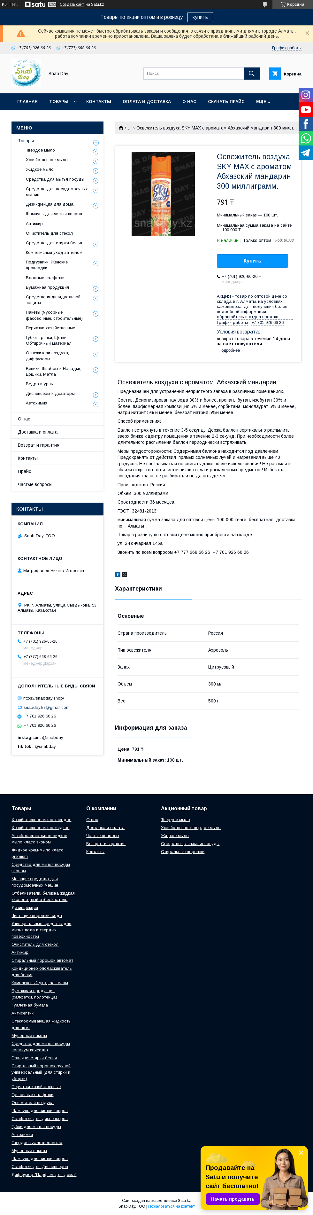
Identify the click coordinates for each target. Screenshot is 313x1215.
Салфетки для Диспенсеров (39, 1166)
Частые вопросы (35, 484)
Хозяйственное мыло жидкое (40, 827)
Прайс (24, 471)
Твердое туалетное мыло (36, 1142)
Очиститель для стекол (49, 233)
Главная (27, 101)
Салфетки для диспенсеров (39, 1118)
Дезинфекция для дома (49, 204)
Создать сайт (72, 4)
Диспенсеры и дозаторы (50, 393)
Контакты (98, 101)
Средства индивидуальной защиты (53, 299)
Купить (253, 260)
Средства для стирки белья (54, 242)
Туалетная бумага (29, 1005)
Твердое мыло (40, 150)
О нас (189, 101)
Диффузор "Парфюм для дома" (43, 1174)
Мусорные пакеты (29, 1035)
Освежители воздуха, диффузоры (47, 355)
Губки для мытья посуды (36, 1126)
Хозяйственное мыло (47, 159)
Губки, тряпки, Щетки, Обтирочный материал (49, 340)
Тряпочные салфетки (32, 1094)
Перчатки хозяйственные (50, 327)
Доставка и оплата (37, 432)
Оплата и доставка (147, 101)
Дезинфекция (24, 907)
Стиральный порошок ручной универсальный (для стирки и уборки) (41, 1072)
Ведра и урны (40, 383)
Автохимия (36, 403)
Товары (58, 101)
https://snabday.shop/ (43, 698)
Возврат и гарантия (38, 445)
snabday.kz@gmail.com (47, 707)
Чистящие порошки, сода (36, 915)
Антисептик (22, 1013)
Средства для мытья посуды (55, 179)
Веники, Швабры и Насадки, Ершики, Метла (53, 371)
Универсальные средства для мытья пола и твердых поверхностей (41, 930)
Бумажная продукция (47, 287)
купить (200, 17)
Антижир (34, 223)
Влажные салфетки (45, 277)
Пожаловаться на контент (171, 1206)
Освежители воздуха (32, 1102)
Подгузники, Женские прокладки (47, 265)
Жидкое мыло (40, 169)
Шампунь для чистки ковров (54, 213)
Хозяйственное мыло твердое (41, 819)
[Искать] (252, 73)
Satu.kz (184, 1200)
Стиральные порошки (182, 851)
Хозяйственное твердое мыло (191, 827)
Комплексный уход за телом (54, 252)
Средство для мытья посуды (190, 843)
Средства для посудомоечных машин (57, 191)
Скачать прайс (226, 101)
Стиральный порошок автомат (42, 960)
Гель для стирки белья (34, 1057)
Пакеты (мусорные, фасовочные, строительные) (54, 315)
